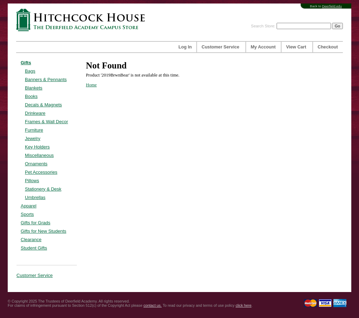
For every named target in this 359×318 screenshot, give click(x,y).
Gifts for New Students (43, 231)
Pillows (32, 180)
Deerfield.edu (332, 6)
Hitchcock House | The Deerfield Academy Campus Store (82, 19)
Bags (30, 71)
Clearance (31, 239)
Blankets (33, 88)
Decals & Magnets (43, 104)
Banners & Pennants (46, 79)
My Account (263, 47)
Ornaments (36, 163)
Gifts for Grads (35, 222)
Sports (27, 214)
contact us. (152, 305)
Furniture (34, 130)
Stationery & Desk (43, 189)
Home (91, 84)
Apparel (28, 205)
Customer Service (220, 47)
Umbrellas (35, 197)
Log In (185, 47)
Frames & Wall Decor (46, 121)
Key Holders (37, 147)
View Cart (296, 47)
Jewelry (32, 138)
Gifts (26, 62)
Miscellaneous (39, 155)
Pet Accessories (41, 172)
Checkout (328, 47)
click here (243, 305)
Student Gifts (34, 248)
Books (31, 96)
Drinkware (35, 113)
